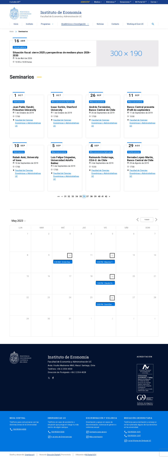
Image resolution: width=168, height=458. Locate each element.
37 (87, 196)
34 (77, 196)
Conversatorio (20, 47)
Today (146, 219)
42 (106, 196)
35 (80, 196)
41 (102, 196)
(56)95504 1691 (134, 432)
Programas (47, 24)
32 (69, 196)
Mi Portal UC (140, 2)
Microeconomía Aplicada (63, 102)
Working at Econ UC (135, 24)
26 (112, 298)
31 (65, 196)
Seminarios (19, 102)
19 (112, 277)
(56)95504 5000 (57, 432)
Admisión (85, 2)
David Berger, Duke (111, 304)
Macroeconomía (97, 102)
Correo (154, 2)
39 (95, 196)
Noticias (100, 24)
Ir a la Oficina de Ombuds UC (139, 441)
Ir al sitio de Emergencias (61, 437)
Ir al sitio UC (14, 2)
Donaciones (125, 2)
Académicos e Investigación (75, 24)
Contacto (115, 24)
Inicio (16, 24)
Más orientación (96, 437)
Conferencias (134, 152)
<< (58, 196)
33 (73, 196)
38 (91, 196)
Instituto (29, 24)
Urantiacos (29, 455)
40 (99, 196)
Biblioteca (110, 2)
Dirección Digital (53, 455)
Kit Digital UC (90, 455)
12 (112, 255)
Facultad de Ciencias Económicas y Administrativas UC (28, 123)
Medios (98, 2)
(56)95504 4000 (19, 429)
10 (70, 255)
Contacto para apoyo (98, 432)
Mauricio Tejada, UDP (112, 262)
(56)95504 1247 (134, 436)
